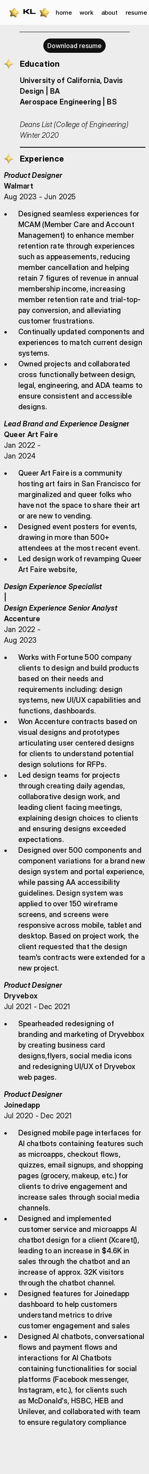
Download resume (74, 46)
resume (136, 12)
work (86, 12)
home (64, 12)
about (109, 12)
